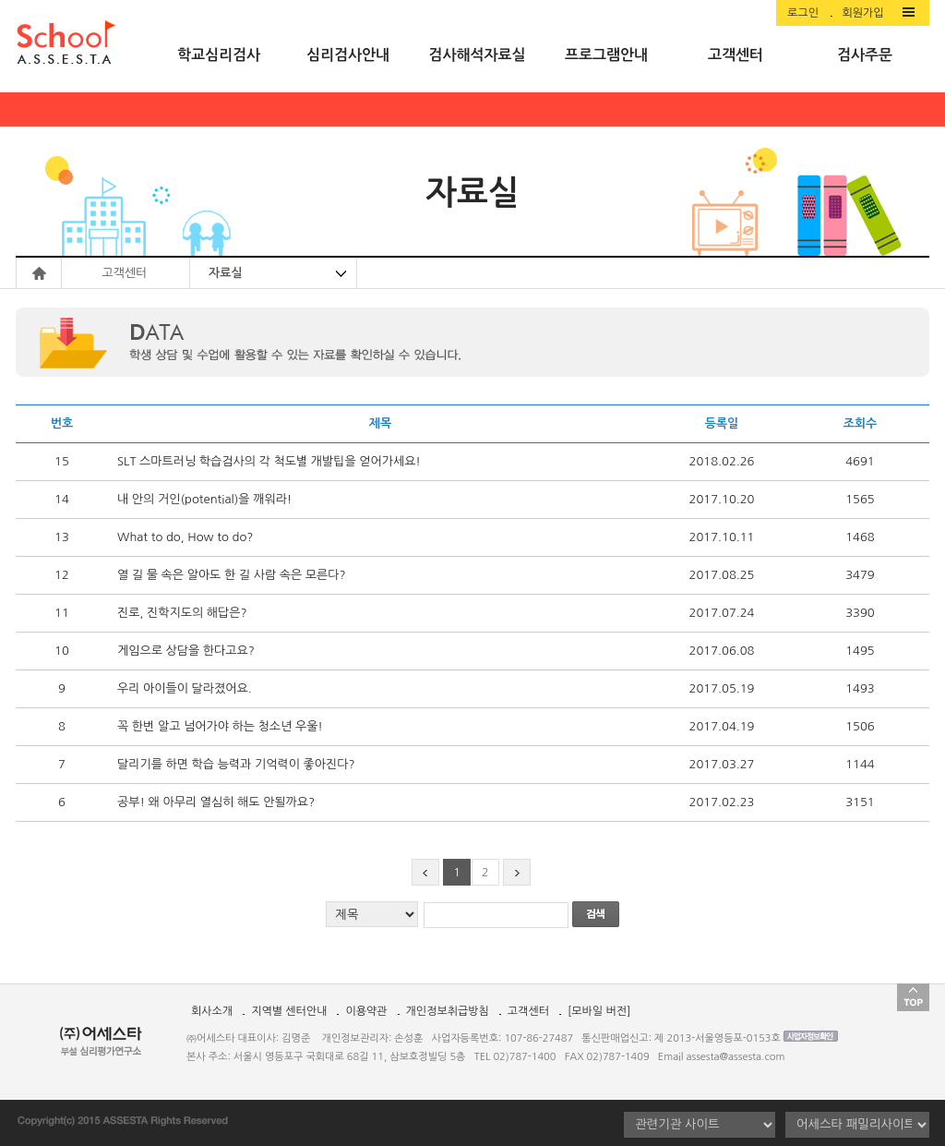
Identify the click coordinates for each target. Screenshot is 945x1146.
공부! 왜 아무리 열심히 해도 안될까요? (216, 802)
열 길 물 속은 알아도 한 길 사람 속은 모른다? (231, 575)
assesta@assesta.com (736, 1057)
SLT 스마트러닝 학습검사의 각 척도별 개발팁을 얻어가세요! (269, 461)
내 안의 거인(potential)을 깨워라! (204, 499)
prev (425, 875)
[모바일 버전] (599, 1011)
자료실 (226, 273)
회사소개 (212, 1011)
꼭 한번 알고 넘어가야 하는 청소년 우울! (220, 726)
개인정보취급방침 (447, 1011)
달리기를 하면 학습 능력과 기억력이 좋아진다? (235, 764)
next (517, 875)
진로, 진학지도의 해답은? (182, 613)
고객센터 (528, 1011)
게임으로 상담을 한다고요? (186, 651)
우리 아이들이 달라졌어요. (184, 688)
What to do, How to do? (185, 537)
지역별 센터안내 (289, 1011)
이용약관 (366, 1011)
